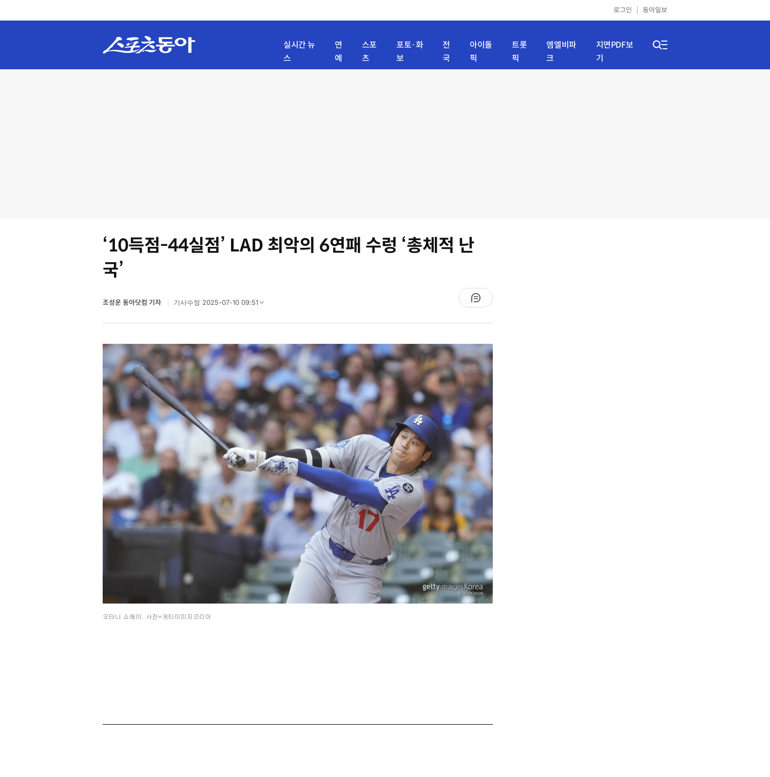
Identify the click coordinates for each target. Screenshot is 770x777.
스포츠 (369, 52)
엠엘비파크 (561, 52)
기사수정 (222, 305)
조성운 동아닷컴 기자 (133, 302)
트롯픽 (519, 52)
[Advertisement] (385, 144)
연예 (338, 52)
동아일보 (655, 10)
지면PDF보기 (614, 52)
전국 (446, 52)
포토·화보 (409, 52)
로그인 (622, 10)
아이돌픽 (481, 52)
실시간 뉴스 (299, 52)
